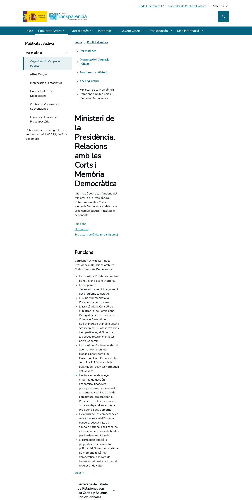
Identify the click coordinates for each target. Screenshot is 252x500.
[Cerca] (223, 16)
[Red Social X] (184, 468)
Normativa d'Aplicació (106, 325)
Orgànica (110, 357)
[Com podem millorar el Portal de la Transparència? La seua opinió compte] (126, 389)
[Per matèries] (123, 42)
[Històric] (205, 42)
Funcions (82, 103)
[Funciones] (188, 42)
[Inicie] (80, 42)
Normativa (83, 109)
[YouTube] (220, 468)
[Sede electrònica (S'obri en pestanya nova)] (151, 6)
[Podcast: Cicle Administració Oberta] (200, 468)
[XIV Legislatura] (91, 51)
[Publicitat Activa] (99, 42)
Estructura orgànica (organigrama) (98, 114)
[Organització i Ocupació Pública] (156, 42)
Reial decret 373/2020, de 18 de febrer (106, 312)
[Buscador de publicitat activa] (189, 6)
